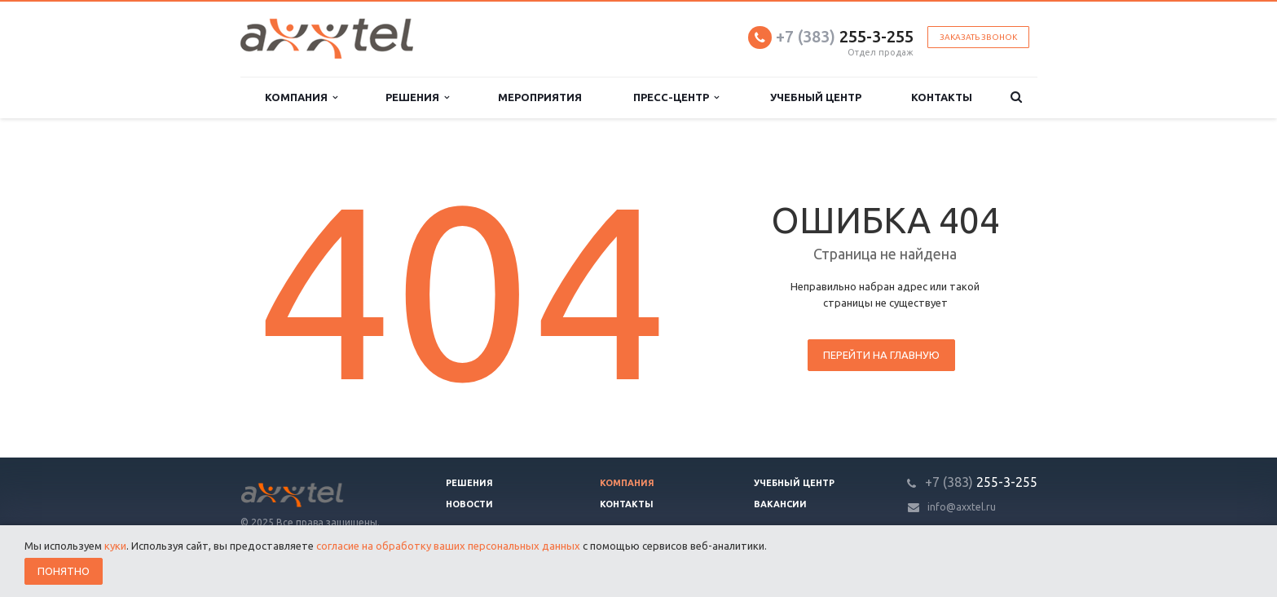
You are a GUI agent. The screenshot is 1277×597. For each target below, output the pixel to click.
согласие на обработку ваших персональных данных (448, 545)
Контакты (941, 97)
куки (115, 545)
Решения (417, 97)
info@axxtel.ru (961, 507)
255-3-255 (845, 36)
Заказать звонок (978, 37)
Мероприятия (540, 97)
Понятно (63, 571)
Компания (301, 97)
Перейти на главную (881, 354)
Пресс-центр (676, 97)
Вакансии (780, 504)
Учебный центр (815, 97)
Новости (469, 504)
